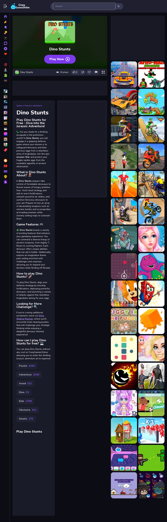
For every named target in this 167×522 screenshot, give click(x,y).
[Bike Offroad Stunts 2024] (124, 157)
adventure (37, 105)
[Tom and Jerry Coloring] (124, 294)
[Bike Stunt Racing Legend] (151, 211)
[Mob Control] (151, 430)
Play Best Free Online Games (20, 6)
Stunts (26, 419)
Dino (24, 392)
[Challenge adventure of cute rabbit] (124, 485)
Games (19, 105)
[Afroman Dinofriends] (151, 74)
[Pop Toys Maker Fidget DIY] (124, 458)
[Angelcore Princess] (151, 348)
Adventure (29, 375)
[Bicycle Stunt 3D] (124, 129)
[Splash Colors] (124, 266)
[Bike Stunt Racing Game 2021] (124, 211)
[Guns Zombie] (151, 458)
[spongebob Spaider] (151, 294)
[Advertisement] (60, 88)
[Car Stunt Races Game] (124, 74)
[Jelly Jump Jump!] (151, 321)
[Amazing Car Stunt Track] (124, 102)
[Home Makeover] (124, 430)
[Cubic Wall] (124, 348)
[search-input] (84, 6)
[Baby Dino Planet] (151, 102)
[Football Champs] (151, 403)
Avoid (25, 383)
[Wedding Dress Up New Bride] (151, 239)
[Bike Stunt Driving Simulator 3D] (151, 157)
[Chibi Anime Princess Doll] (124, 403)
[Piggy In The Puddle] (124, 321)
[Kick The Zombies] (124, 239)
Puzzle (28, 105)
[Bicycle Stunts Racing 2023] (151, 129)
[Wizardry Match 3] (151, 485)
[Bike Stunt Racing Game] (151, 184)
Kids (25, 401)
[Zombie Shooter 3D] (151, 376)
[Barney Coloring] (151, 266)
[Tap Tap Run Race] (124, 376)
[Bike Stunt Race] (124, 184)
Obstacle (27, 410)
